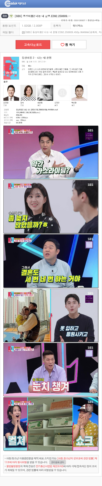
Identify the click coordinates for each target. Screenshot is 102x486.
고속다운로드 (33, 44)
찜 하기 (69, 44)
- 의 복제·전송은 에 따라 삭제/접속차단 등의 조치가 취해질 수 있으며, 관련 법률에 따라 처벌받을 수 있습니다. (50, 468)
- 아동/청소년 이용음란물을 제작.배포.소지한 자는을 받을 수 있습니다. (50, 460)
